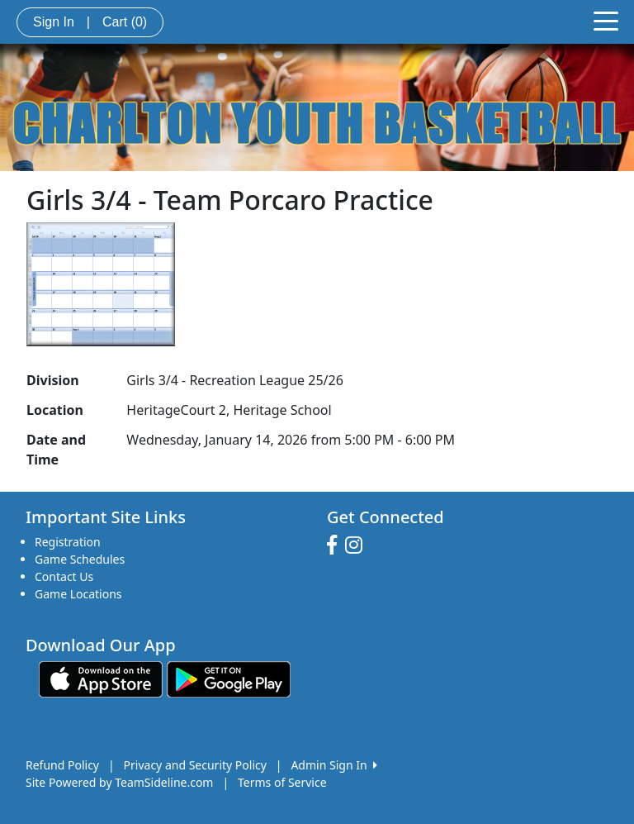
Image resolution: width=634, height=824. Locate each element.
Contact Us (64, 576)
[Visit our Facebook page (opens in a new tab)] (336, 545)
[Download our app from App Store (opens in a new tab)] (101, 678)
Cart (124, 22)
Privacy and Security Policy (195, 765)
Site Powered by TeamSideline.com (119, 782)
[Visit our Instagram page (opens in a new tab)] (358, 545)
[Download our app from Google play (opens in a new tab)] (229, 678)
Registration (68, 542)
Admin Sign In (333, 765)
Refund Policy (62, 765)
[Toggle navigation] (606, 19)
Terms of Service (282, 782)
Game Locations (78, 594)
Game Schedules (80, 559)
